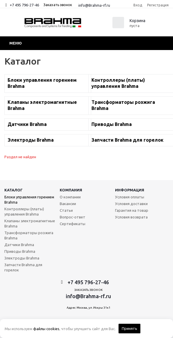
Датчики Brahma (19, 245)
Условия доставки (131, 204)
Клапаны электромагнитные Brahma (29, 223)
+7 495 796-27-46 (24, 5)
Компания (71, 190)
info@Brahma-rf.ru (94, 5)
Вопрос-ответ (72, 217)
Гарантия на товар (131, 210)
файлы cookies (46, 329)
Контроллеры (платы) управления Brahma (24, 211)
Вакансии (68, 204)
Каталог (13, 190)
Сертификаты (72, 224)
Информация (129, 190)
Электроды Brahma (21, 258)
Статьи (66, 210)
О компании (70, 197)
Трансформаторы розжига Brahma (28, 235)
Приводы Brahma (19, 251)
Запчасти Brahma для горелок (23, 267)
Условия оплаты (129, 197)
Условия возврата (131, 217)
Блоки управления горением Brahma (29, 199)
